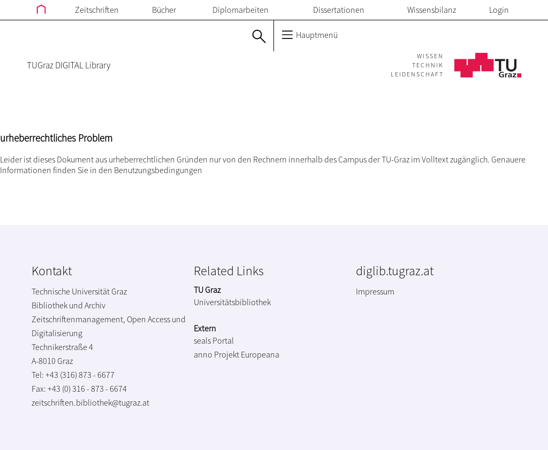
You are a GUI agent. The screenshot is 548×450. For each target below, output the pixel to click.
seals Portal (214, 340)
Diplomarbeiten (240, 9)
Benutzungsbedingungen (158, 170)
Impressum (375, 291)
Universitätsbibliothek (232, 302)
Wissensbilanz (431, 9)
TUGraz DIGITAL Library (68, 65)
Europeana (260, 354)
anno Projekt (216, 354)
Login (499, 9)
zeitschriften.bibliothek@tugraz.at (90, 402)
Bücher (164, 9)
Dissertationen (338, 9)
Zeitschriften (97, 9)
